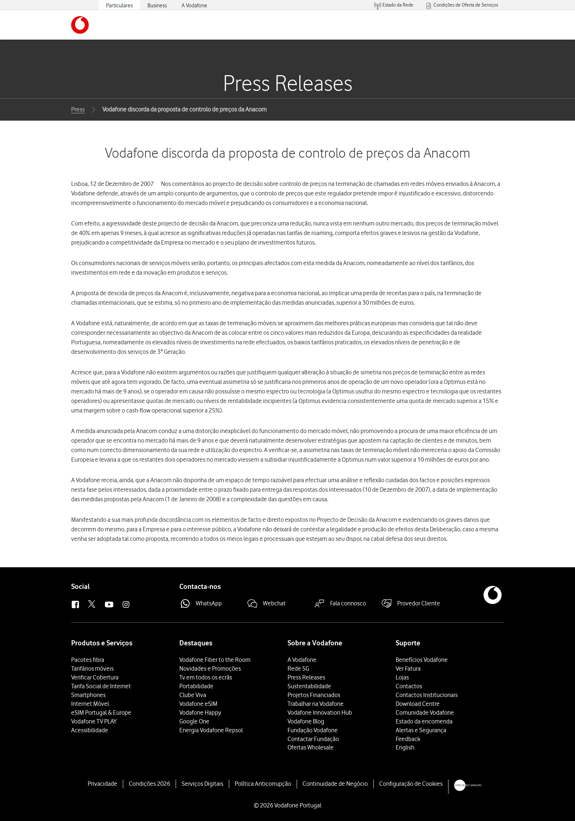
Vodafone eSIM (198, 703)
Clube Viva (192, 695)
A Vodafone (302, 659)
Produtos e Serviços (101, 643)
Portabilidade (196, 686)
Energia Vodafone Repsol (211, 730)
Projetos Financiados (314, 695)
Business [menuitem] (157, 5)
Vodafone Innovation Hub (320, 712)
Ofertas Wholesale (311, 747)
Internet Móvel (90, 703)
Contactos (409, 686)
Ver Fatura (408, 668)
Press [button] (78, 109)
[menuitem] (393, 5)
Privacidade (102, 783)
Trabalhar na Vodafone (316, 703)
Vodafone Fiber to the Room (214, 659)
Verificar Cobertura (94, 677)
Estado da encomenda (424, 721)
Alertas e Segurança (421, 730)
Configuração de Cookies (411, 783)
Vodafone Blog (306, 721)
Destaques (195, 643)
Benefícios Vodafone (422, 659)
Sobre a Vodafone (315, 643)
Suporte (408, 643)
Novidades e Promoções (210, 668)
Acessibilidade (89, 730)
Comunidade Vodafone (425, 712)
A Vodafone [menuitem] (194, 5)
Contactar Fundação (313, 739)
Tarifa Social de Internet (101, 686)
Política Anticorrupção (263, 783)
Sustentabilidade (309, 686)
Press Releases (306, 677)
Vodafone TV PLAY (94, 721)
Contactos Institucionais (427, 695)
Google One (194, 721)
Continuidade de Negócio (335, 783)
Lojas (402, 677)
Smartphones (88, 695)
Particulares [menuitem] (119, 5)
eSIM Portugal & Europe (101, 712)
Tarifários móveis (92, 668)
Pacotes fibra (87, 659)
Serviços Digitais (202, 783)
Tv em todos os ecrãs (205, 677)
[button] (80, 25)
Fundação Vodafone (313, 730)
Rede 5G (298, 668)
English (405, 747)
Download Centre (418, 703)
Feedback (408, 739)
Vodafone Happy (200, 712)
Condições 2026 (149, 783)
